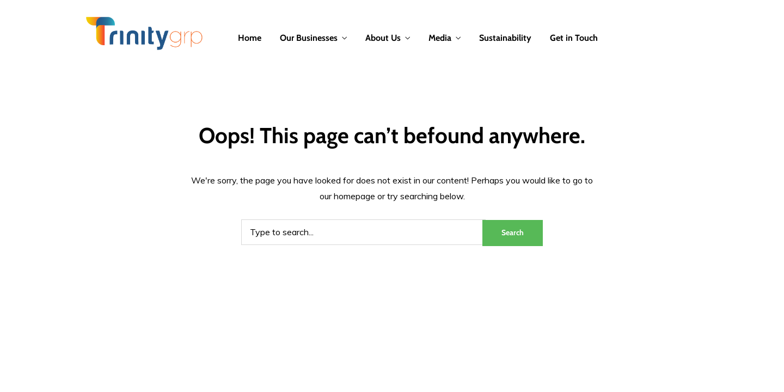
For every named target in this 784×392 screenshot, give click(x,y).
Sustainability (505, 38)
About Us (383, 38)
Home (249, 38)
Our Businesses (309, 38)
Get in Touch (574, 38)
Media (439, 38)
